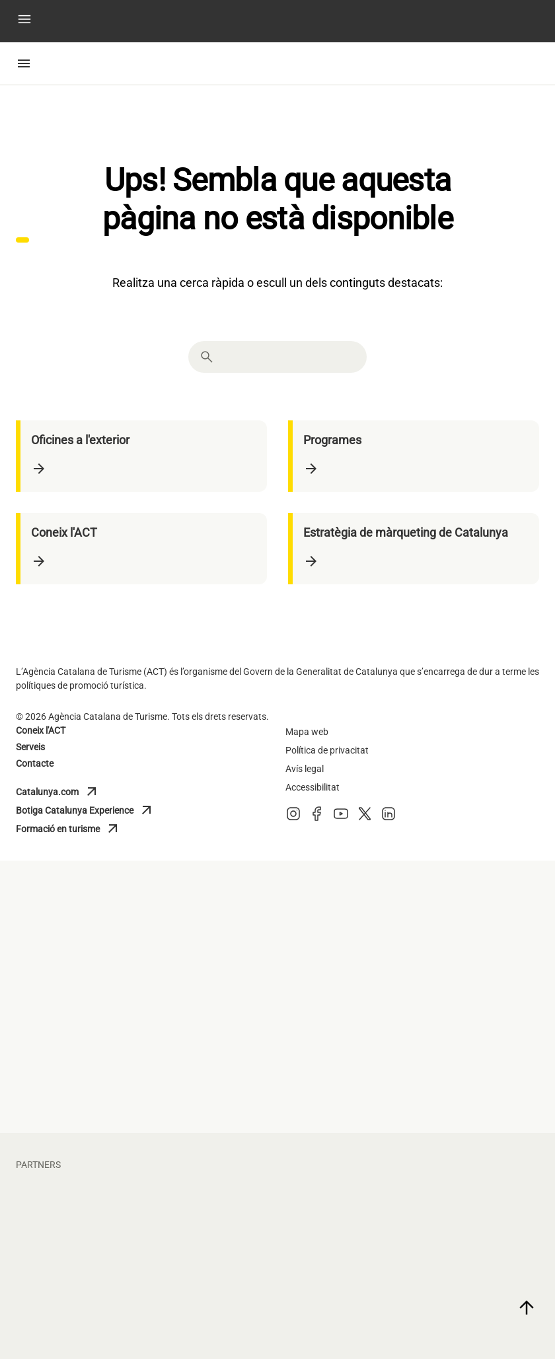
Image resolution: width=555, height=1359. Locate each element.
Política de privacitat (327, 750)
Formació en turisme (74, 829)
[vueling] (456, 1216)
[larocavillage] (277, 1295)
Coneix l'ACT (40, 730)
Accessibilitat (312, 787)
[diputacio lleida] (277, 910)
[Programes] (416, 456)
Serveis (30, 747)
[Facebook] (317, 818)
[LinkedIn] (388, 818)
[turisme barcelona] (277, 990)
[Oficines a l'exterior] (143, 456)
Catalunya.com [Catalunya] (74, 792)
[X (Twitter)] (365, 818)
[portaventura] (98, 1295)
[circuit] (277, 1216)
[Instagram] (293, 818)
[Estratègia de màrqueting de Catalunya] (416, 549)
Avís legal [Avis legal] (304, 768)
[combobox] (289, 357)
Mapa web (306, 731)
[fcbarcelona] (98, 1216)
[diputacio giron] (456, 910)
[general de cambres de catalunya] (98, 1069)
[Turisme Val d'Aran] (456, 990)
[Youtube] (341, 818)
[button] (24, 21)
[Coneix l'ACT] (143, 549)
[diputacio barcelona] (98, 990)
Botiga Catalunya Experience (85, 810)
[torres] (456, 1295)
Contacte (35, 763)
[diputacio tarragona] (98, 910)
